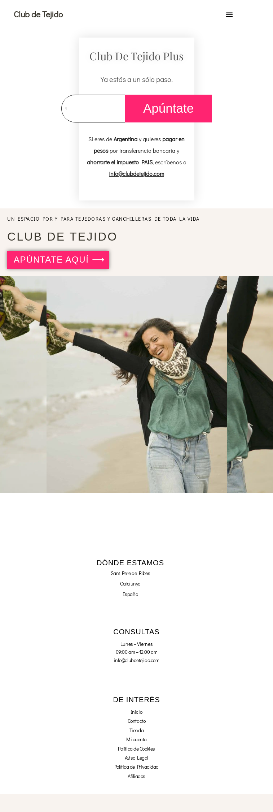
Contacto (136, 720)
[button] (229, 14)
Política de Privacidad (136, 766)
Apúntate (168, 108)
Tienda (136, 730)
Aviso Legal (136, 757)
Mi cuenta (136, 739)
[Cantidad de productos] (93, 108)
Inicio (136, 711)
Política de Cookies (136, 748)
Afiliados (136, 776)
